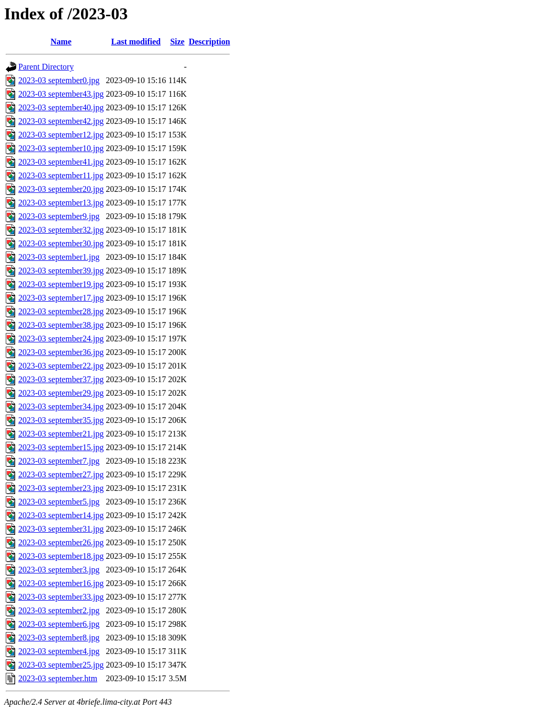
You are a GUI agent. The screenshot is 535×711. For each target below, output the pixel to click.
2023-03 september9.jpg (59, 216)
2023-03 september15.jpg (61, 447)
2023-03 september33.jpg (61, 596)
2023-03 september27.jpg (61, 474)
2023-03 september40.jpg (61, 107)
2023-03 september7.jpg (59, 460)
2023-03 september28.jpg (61, 311)
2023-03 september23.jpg (61, 488)
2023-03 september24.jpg (61, 338)
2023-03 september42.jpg (61, 121)
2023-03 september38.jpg (61, 324)
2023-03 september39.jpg (61, 270)
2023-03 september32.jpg (61, 229)
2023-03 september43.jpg (61, 93)
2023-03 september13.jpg (61, 202)
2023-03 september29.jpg (61, 392)
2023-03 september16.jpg (61, 583)
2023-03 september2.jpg (59, 610)
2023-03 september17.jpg (61, 297)
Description (209, 41)
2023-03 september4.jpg (59, 651)
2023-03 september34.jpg (61, 406)
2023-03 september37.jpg (61, 379)
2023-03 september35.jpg (61, 420)
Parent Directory (46, 66)
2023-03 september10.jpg (61, 148)
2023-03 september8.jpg (59, 637)
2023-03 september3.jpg (59, 569)
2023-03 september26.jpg (61, 542)
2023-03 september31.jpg (61, 528)
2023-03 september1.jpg (59, 257)
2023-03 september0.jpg (59, 80)
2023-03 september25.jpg (61, 664)
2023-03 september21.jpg (61, 433)
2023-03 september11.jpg (60, 175)
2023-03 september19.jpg (61, 284)
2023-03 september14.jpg (61, 515)
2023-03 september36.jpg (61, 352)
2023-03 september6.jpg (59, 624)
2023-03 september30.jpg (61, 243)
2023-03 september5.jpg (59, 501)
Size (177, 41)
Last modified (136, 41)
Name (61, 41)
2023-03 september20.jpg (61, 189)
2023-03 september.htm (57, 678)
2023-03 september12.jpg (61, 134)
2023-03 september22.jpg (61, 365)
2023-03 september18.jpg (61, 556)
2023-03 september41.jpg (61, 161)
